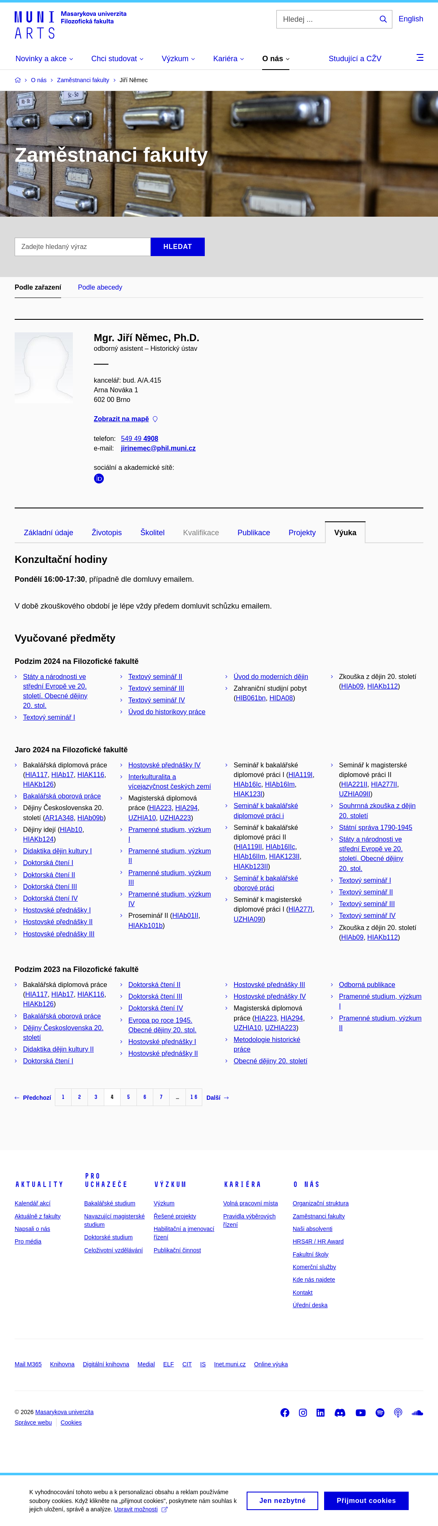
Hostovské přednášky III (59, 934)
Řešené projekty (175, 1216)
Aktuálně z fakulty (38, 1216)
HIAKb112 (382, 686)
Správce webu (33, 1422)
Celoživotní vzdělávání (113, 1250)
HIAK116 (90, 774)
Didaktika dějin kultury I (57, 851)
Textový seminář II (156, 676)
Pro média (28, 1241)
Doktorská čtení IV (50, 898)
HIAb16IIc (280, 846)
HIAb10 (71, 829)
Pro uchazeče (106, 1180)
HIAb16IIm (249, 856)
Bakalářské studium (109, 1203)
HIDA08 (281, 698)
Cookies (71, 1422)
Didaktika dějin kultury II (58, 1049)
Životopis (107, 533)
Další (217, 1097)
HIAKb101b (146, 925)
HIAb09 (352, 686)
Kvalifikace (201, 533)
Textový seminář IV (157, 700)
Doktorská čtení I (48, 862)
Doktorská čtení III (50, 886)
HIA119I (301, 774)
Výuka (345, 533)
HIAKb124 (38, 839)
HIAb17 (63, 774)
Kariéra (242, 1184)
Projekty (302, 533)
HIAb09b (90, 817)
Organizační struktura (321, 1203)
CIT (187, 1364)
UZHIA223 (175, 817)
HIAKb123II (251, 866)
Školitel (152, 533)
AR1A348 (59, 817)
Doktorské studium (108, 1237)
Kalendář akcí (33, 1203)
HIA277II (384, 784)
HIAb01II (185, 915)
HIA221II (354, 784)
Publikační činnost (177, 1250)
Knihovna (62, 1364)
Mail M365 (28, 1364)
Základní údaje (48, 533)
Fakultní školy (311, 1254)
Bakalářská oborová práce (62, 796)
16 (194, 1097)
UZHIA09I (248, 919)
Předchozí (33, 1097)
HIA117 (36, 774)
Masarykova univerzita (64, 1412)
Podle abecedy (100, 287)
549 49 (139, 438)
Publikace (253, 533)
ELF (168, 1364)
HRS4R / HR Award (318, 1241)
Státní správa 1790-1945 (375, 827)
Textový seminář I (49, 717)
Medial (146, 1364)
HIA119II (249, 846)
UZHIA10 (142, 817)
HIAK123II (284, 856)
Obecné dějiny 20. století (270, 1061)
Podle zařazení (38, 287)
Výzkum (170, 1184)
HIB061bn (250, 698)
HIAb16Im (280, 784)
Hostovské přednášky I (57, 910)
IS (203, 1364)
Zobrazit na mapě (125, 419)
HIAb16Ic (247, 784)
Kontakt (302, 1292)
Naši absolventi (312, 1228)
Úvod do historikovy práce (167, 711)
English (411, 19)
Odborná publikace (367, 984)
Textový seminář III (156, 688)
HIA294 (186, 807)
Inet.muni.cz (229, 1364)
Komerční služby (314, 1267)
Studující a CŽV (355, 58)
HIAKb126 (38, 784)
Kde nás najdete (314, 1279)
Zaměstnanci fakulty (319, 1216)
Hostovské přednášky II (58, 921)
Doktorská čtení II (49, 874)
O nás (306, 1184)
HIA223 (160, 807)
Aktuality (39, 1184)
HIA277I (301, 909)
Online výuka (271, 1364)
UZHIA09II (355, 794)
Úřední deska (310, 1305)
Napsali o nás (32, 1228)
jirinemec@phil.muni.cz (158, 448)
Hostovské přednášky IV (165, 765)
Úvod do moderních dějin (271, 676)
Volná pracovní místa (250, 1203)
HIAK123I (248, 794)
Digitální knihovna (106, 1364)
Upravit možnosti (140, 1513)
